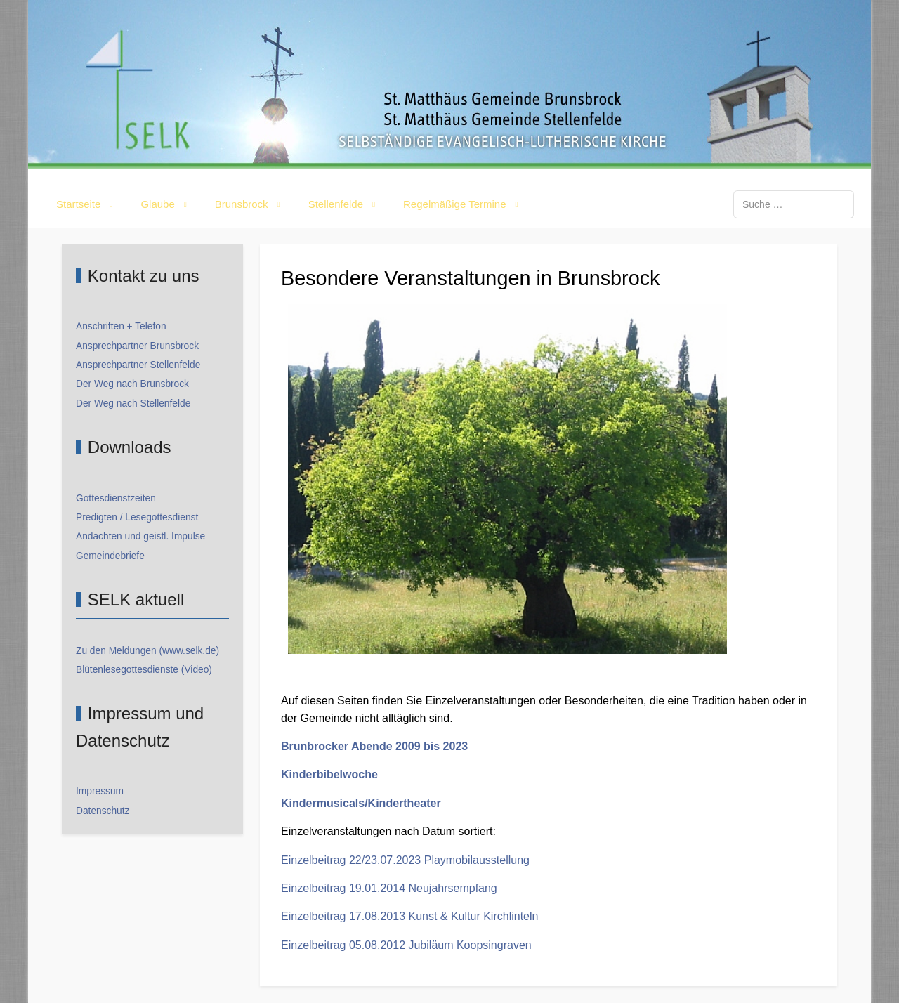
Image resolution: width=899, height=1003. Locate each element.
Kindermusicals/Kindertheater (361, 803)
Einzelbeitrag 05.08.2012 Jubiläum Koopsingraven (406, 945)
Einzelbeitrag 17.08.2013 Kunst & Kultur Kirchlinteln (409, 916)
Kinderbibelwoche (329, 774)
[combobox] (793, 204)
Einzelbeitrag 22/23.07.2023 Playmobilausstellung (405, 860)
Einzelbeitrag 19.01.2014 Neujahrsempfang (389, 888)
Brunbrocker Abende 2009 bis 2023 (374, 746)
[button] (87, 204)
